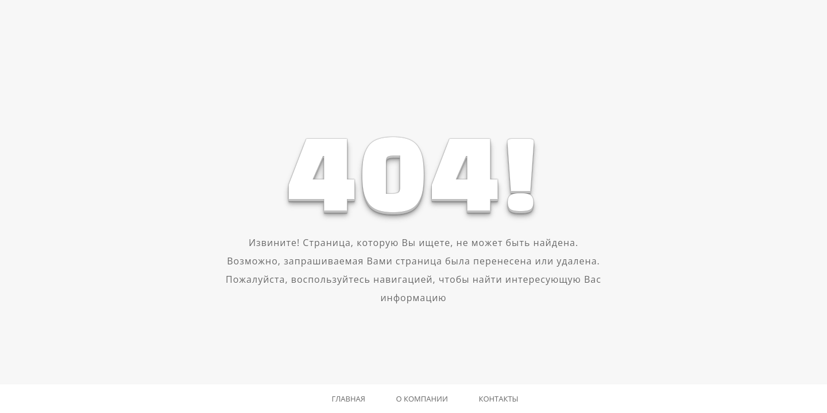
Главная (348, 398)
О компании (422, 398)
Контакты (498, 398)
